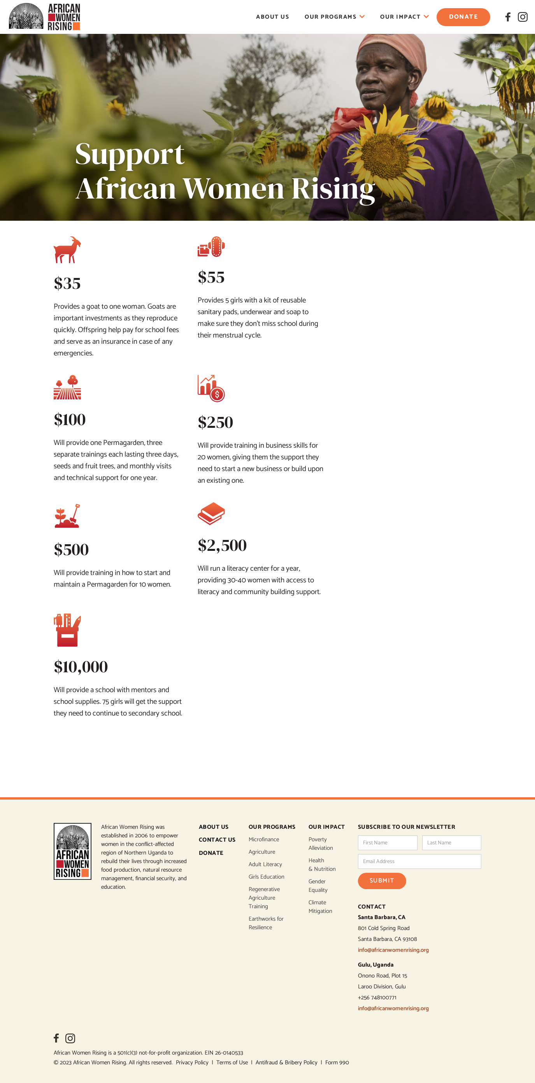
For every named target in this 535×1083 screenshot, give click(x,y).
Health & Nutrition (322, 865)
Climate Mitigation (320, 907)
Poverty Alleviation (321, 844)
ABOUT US (214, 827)
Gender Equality (318, 886)
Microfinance (264, 839)
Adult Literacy (265, 864)
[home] (44, 17)
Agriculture (262, 852)
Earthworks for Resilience (266, 923)
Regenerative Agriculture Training (264, 898)
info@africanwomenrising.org (393, 950)
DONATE (211, 853)
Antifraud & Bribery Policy (288, 1062)
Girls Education (266, 877)
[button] (334, 17)
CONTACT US (217, 840)
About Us (272, 17)
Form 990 (337, 1062)
